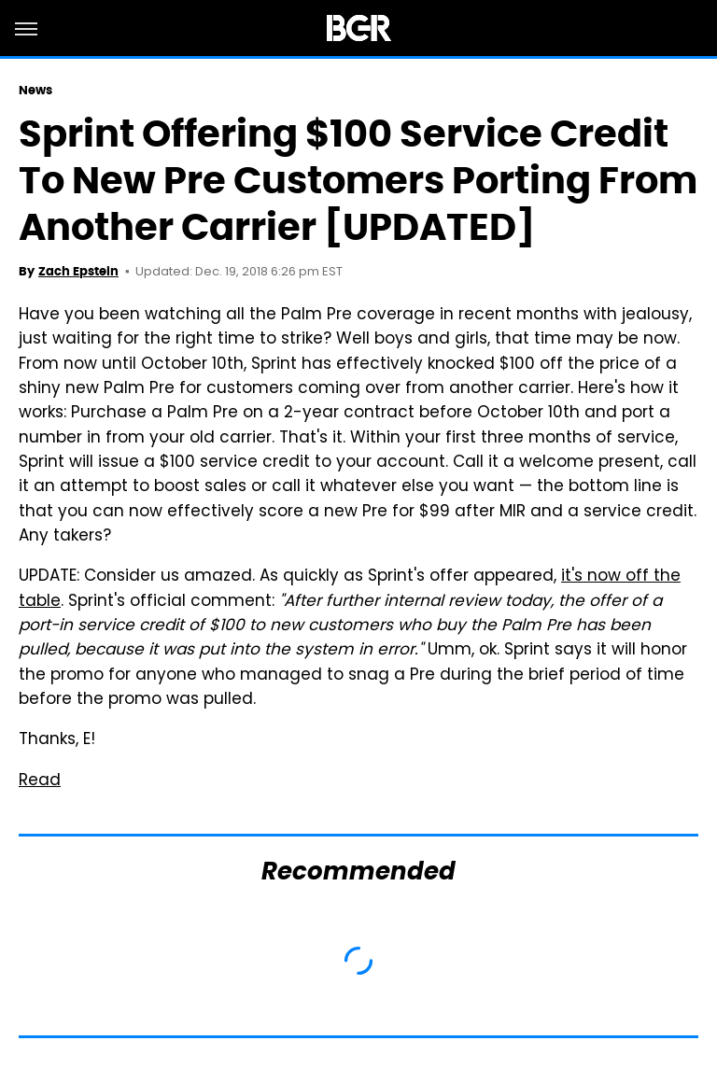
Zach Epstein (78, 271)
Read (40, 781)
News (35, 90)
